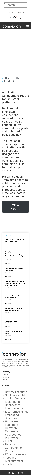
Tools (8, 464)
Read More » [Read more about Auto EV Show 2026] (8, 326)
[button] (27, 26)
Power (9, 451)
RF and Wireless (15, 454)
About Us (5, 374)
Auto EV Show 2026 (11, 321)
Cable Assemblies (17, 395)
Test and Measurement (14, 459)
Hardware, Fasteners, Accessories (13, 431)
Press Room (10, 12)
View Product (15, 207)
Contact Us (20, 12)
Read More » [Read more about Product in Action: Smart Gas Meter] (8, 339)
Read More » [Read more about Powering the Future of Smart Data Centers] (8, 276)
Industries (5, 379)
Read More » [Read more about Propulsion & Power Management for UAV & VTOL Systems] (8, 303)
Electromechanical (17, 411)
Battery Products (16, 392)
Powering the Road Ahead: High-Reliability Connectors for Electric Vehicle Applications (15, 283)
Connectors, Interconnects (14, 406)
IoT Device (12, 438)
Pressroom (5, 377)
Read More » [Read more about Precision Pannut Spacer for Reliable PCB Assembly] (8, 316)
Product (9, 81)
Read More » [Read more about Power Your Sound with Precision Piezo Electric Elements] (8, 247)
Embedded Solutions (12, 416)
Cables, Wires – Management (15, 400)
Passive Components (13, 446)
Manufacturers (6, 382)
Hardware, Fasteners (11, 423)
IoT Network (13, 441)
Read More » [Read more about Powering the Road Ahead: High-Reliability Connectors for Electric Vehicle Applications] (8, 291)
